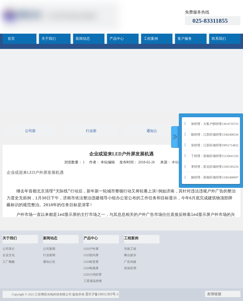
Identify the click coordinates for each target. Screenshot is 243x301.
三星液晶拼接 (93, 281)
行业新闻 (91, 133)
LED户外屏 (91, 249)
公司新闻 (30, 133)
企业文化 (9, 255)
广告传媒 (130, 262)
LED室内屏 (91, 255)
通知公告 (151, 133)
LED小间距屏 (93, 274)
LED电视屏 (91, 268)
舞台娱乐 (130, 255)
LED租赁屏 (91, 262)
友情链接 (214, 294)
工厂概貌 (9, 262)
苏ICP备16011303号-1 (102, 294)
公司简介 (9, 249)
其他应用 (130, 268)
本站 (175, 162)
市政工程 (130, 249)
